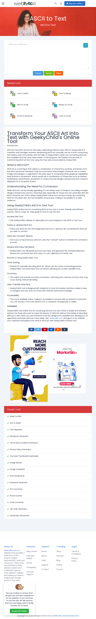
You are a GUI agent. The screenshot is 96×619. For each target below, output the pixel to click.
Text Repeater (16, 429)
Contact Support (30, 573)
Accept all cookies (19, 611)
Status (29, 563)
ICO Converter (16, 489)
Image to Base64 (17, 469)
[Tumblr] (65, 329)
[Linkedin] (51, 329)
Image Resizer (16, 462)
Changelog (31, 567)
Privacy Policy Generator (20, 449)
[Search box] (55, 3)
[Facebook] (31, 329)
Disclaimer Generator (19, 436)
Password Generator (19, 482)
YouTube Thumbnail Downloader (24, 456)
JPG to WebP (15, 423)
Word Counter (16, 495)
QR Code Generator (18, 509)
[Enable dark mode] (61, 3)
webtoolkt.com (10, 550)
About (44, 556)
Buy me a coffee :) (74, 3)
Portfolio (60, 556)
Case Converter (17, 502)
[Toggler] (3, 3)
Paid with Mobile (30, 557)
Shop (58, 551)
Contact (45, 569)
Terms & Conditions (76, 552)
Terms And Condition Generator (24, 443)
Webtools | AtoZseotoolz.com (66, 616)
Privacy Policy (75, 559)
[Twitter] (38, 329)
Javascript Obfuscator (20, 515)
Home (44, 551)
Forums (59, 569)
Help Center (31, 551)
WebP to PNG (15, 416)
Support (45, 565)
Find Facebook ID (17, 476)
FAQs (44, 560)
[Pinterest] (45, 329)
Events (59, 565)
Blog (58, 560)
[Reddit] (58, 329)
